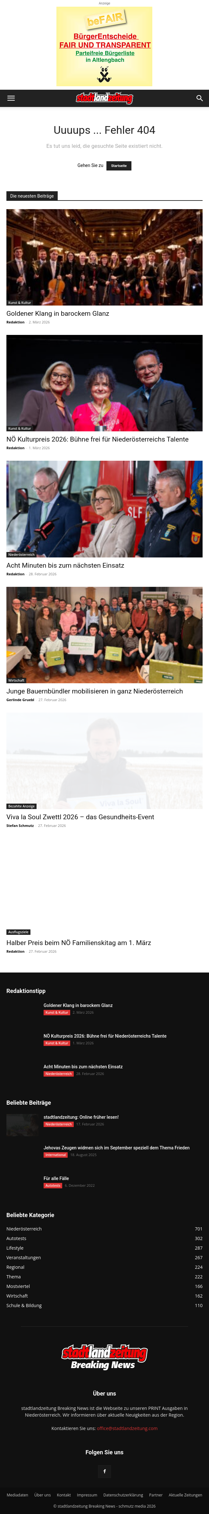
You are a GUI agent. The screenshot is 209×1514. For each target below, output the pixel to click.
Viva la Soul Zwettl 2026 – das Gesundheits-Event (80, 817)
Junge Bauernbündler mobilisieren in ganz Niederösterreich (94, 691)
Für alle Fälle (56, 1178)
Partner (156, 1495)
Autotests (53, 1185)
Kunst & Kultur (19, 302)
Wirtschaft (16, 680)
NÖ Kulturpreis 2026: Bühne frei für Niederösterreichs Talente (97, 439)
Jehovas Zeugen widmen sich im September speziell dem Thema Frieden (116, 1147)
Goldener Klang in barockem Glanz (57, 313)
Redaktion (15, 322)
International (56, 1155)
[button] (11, 98)
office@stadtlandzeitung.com (127, 1428)
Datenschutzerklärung (123, 1495)
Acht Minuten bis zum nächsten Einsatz (65, 565)
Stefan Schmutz (20, 825)
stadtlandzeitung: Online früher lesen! (81, 1117)
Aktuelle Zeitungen (185, 1495)
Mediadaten (17, 1495)
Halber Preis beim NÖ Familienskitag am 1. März (78, 943)
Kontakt (64, 1495)
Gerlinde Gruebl (20, 699)
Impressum (87, 1495)
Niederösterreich (21, 554)
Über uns (42, 1495)
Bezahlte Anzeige (21, 806)
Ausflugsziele (18, 932)
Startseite (119, 166)
